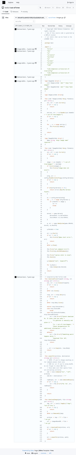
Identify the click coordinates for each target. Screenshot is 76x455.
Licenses (43, 453)
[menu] (27, 453)
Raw (43, 26)
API (50, 453)
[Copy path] (64, 17)
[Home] (4, 2)
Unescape (68, 26)
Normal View (51, 26)
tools (7, 8)
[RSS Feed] (40, 7)
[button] (36, 49)
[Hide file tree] (3, 17)
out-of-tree (15, 8)
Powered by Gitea (28, 450)
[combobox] (24, 21)
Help (17, 2)
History (60, 26)
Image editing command (25, 49)
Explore (10, 2)
